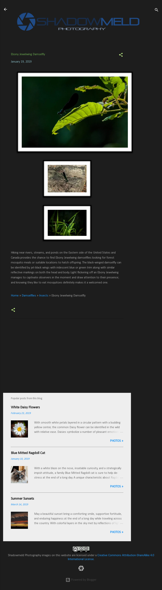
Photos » (116, 441)
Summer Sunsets (22, 499)
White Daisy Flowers (25, 407)
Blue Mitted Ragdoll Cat (28, 453)
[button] (121, 55)
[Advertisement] (146, 105)
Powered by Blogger (81, 579)
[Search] (156, 11)
